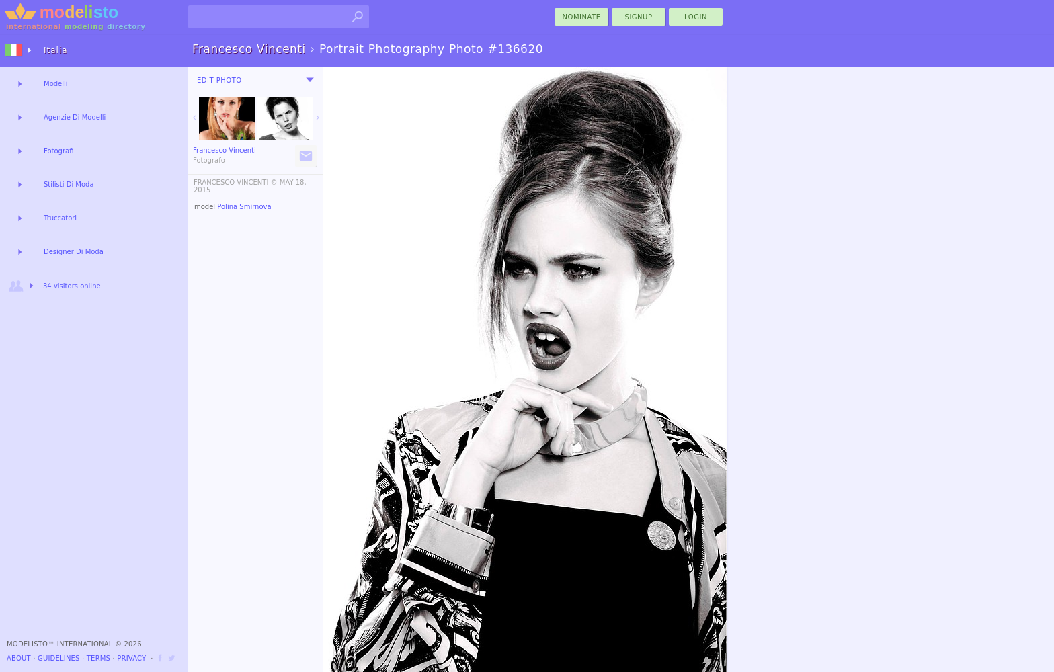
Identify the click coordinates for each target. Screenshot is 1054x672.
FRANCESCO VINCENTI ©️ (236, 182)
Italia (56, 50)
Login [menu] (695, 17)
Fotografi (58, 151)
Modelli (56, 83)
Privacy (131, 658)
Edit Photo (219, 80)
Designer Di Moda (74, 251)
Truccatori (60, 218)
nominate (582, 17)
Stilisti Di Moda (69, 184)
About (19, 658)
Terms (98, 658)
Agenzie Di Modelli (75, 117)
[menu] (310, 80)
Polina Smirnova (244, 206)
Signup (639, 17)
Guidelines (59, 658)
